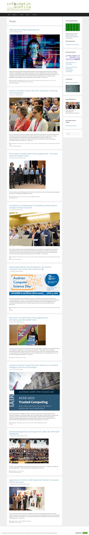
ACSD (12, 146)
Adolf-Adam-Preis (14, 197)
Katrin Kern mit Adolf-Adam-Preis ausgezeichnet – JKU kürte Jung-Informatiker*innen (29, 318)
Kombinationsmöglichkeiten (72, 36)
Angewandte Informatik (22, 80)
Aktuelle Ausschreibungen (72, 82)
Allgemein (13, 357)
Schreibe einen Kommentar (16, 472)
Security (46, 80)
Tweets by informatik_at (71, 125)
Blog (9, 14)
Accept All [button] (85, 532)
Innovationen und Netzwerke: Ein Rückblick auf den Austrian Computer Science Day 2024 (33, 206)
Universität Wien (30, 81)
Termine (21, 14)
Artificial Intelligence (15, 83)
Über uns (36, 14)
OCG (41, 80)
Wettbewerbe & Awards (35, 196)
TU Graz (50, 80)
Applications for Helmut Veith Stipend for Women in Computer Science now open (34, 481)
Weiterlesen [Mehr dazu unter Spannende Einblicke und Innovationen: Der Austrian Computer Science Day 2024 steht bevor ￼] (12, 304)
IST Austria (29, 80)
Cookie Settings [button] (78, 532)
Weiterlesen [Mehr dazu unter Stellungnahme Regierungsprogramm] (45, 77)
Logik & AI (37, 80)
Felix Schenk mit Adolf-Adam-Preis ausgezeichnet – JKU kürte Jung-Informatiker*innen (33, 154)
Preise (43, 80)
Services (29, 14)
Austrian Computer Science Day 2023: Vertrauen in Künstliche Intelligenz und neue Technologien (33, 366)
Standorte (15, 14)
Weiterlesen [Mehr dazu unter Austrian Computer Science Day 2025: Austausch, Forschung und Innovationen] (30, 140)
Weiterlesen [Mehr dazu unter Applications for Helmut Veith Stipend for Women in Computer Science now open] (22, 518)
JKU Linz (33, 80)
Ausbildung (17, 357)
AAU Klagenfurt (14, 80)
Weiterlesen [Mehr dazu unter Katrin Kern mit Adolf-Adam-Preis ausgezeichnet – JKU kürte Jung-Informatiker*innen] (30, 354)
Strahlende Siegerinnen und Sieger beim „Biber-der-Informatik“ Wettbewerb (34, 432)
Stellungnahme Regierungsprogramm (24, 29)
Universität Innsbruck (13, 81)
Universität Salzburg (22, 81)
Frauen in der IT (25, 422)
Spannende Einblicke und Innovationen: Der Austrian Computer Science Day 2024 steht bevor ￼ (30, 268)
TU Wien (53, 80)
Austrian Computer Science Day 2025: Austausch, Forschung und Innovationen (33, 91)
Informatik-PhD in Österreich (72, 44)
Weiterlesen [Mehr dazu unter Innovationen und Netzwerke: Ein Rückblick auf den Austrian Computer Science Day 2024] (45, 253)
